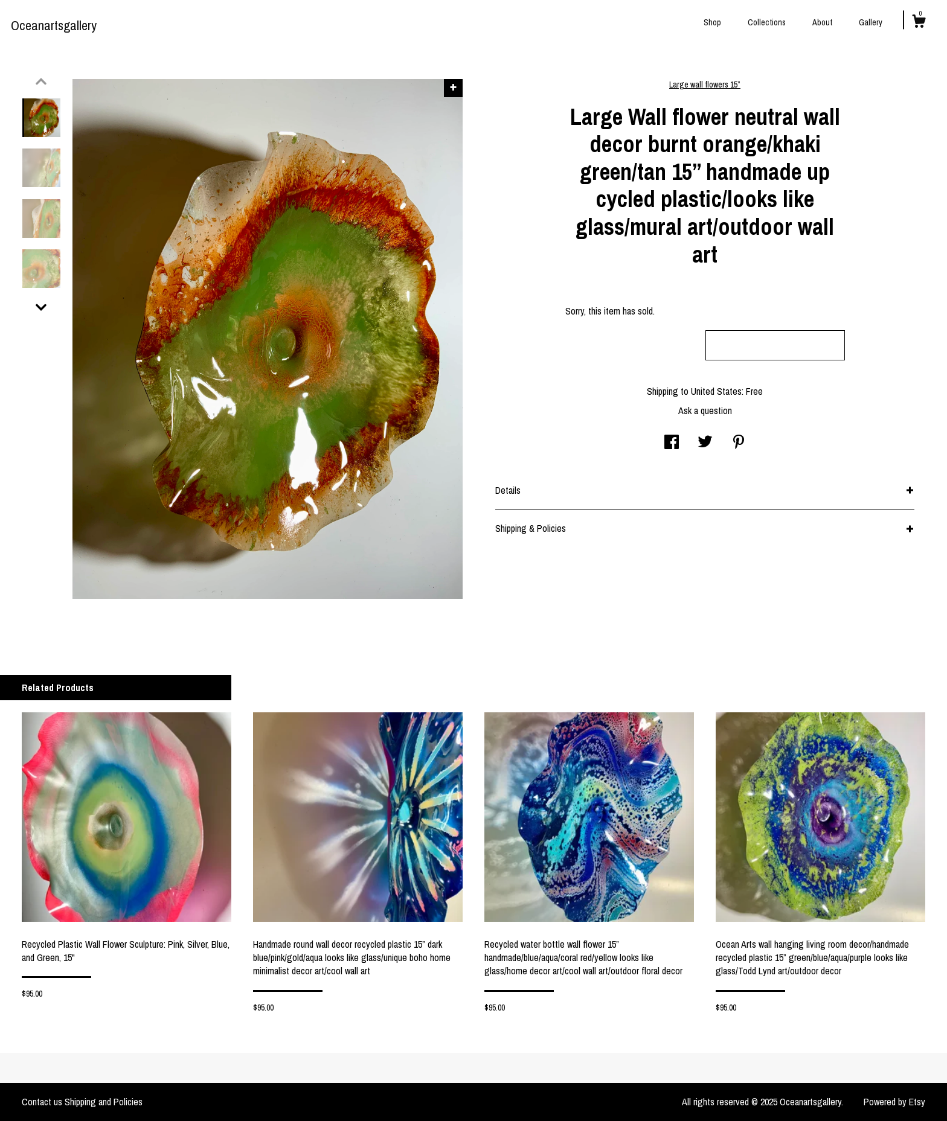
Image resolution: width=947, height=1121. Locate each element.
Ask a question (705, 410)
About (822, 22)
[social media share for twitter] (705, 443)
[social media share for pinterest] (738, 443)
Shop (712, 22)
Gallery (870, 22)
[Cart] (918, 23)
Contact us (42, 1101)
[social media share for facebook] (671, 443)
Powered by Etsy (894, 1101)
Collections (767, 22)
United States (716, 391)
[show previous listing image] (41, 81)
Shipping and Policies (104, 1101)
